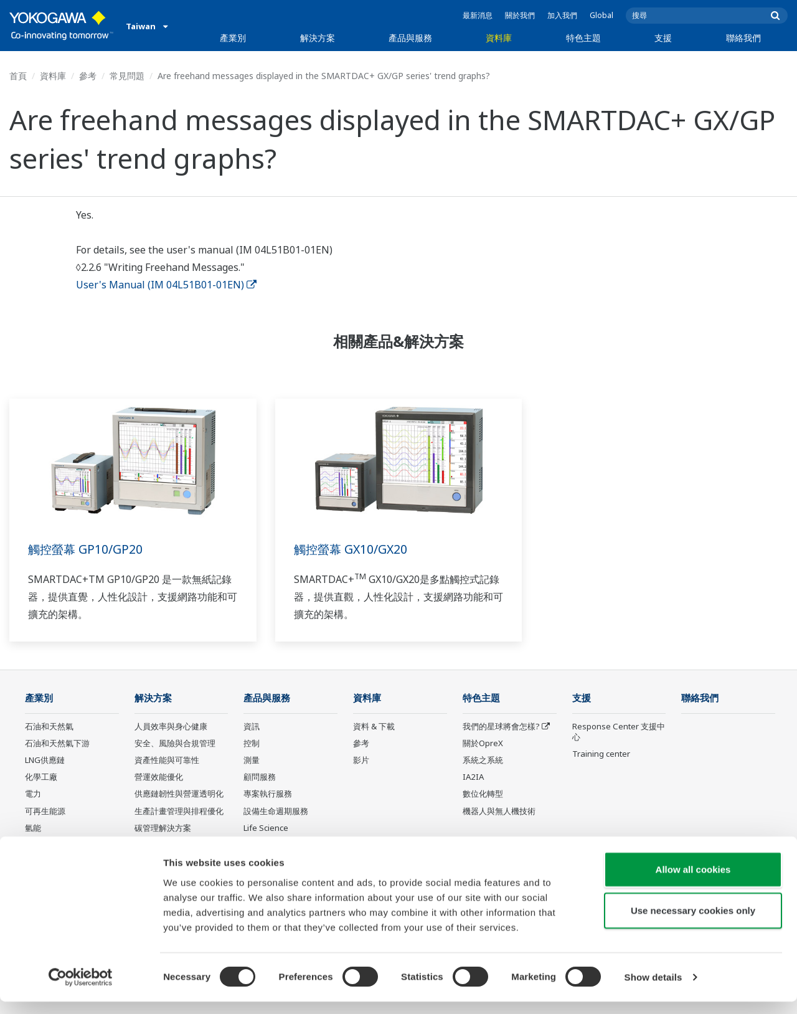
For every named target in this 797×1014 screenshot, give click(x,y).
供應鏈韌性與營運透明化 (179, 794)
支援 (663, 38)
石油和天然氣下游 (57, 743)
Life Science (265, 828)
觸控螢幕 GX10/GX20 (352, 549)
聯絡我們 (743, 38)
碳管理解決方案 (162, 828)
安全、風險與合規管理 (174, 743)
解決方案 (317, 38)
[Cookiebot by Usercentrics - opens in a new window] (80, 989)
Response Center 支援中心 (618, 732)
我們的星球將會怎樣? (501, 726)
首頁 (18, 76)
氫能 (33, 828)
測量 (251, 760)
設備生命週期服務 (275, 811)
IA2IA (473, 777)
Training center (601, 754)
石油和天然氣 (49, 726)
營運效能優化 (158, 777)
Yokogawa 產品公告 (280, 845)
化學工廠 (41, 777)
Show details (653, 989)
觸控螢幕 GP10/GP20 (86, 549)
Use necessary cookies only (693, 922)
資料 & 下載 (374, 726)
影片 (361, 760)
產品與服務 (410, 38)
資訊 (251, 726)
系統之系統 (483, 760)
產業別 (233, 38)
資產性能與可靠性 (166, 760)
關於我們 (520, 15)
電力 (33, 794)
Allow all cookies (693, 881)
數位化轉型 (483, 794)
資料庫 (499, 38)
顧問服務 (259, 777)
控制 (251, 743)
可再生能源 (45, 811)
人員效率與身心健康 (170, 726)
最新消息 (478, 15)
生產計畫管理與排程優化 (179, 811)
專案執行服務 (267, 794)
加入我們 (562, 15)
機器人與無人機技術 (499, 811)
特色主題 (583, 38)
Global (601, 15)
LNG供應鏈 (45, 760)
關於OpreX (483, 743)
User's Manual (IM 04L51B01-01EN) (166, 284)
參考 (88, 76)
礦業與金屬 (45, 845)
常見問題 (127, 76)
